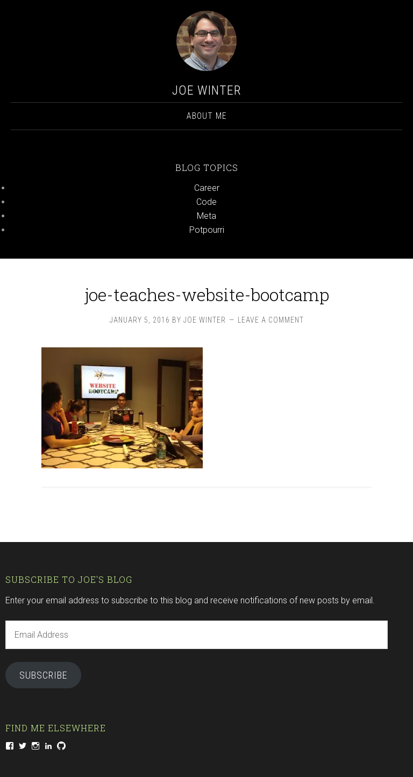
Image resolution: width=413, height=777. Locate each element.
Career (206, 188)
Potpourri (206, 230)
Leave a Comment (271, 320)
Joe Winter (206, 90)
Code (206, 202)
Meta (206, 216)
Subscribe (43, 675)
